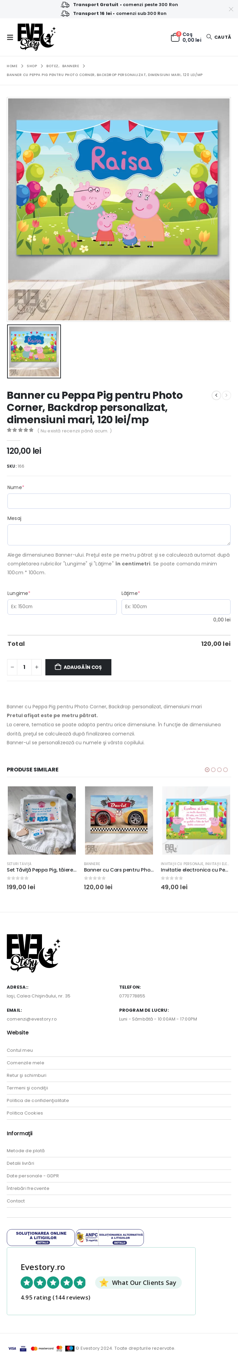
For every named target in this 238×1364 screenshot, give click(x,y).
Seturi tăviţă (19, 863)
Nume (28, 487)
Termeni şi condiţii (27, 1088)
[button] (12, 37)
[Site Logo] (37, 37)
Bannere (92, 863)
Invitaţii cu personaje (182, 863)
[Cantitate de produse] (24, 667)
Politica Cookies (25, 1113)
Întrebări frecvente (28, 1189)
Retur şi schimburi (27, 1076)
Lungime (31, 593)
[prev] (216, 395)
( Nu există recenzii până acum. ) (74, 431)
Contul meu (20, 1051)
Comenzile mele (25, 1063)
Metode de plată (26, 1151)
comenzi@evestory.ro (32, 1020)
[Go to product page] (42, 820)
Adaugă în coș (83, 667)
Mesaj (14, 518)
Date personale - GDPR (33, 1176)
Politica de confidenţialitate (38, 1101)
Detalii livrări (20, 1164)
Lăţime (143, 593)
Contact (16, 1201)
